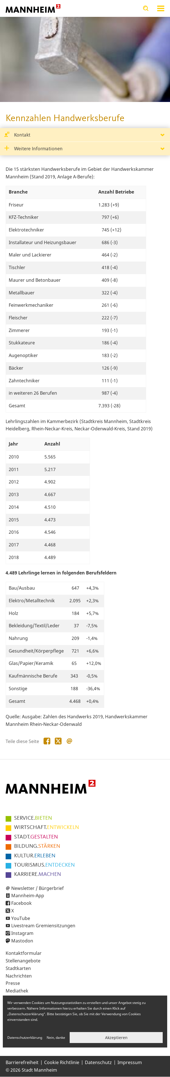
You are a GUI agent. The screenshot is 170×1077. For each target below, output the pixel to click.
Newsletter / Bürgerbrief (37, 888)
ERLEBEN (34, 856)
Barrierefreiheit (22, 1062)
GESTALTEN (36, 837)
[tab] (85, 135)
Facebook (21, 903)
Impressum (129, 1062)
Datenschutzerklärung (24, 1037)
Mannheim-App (27, 895)
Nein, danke (56, 1037)
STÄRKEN (37, 846)
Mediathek (17, 991)
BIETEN (33, 818)
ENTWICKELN (46, 827)
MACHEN (37, 874)
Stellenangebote (23, 961)
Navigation (160, 8)
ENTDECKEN (44, 865)
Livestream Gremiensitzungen (43, 926)
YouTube (20, 918)
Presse (13, 983)
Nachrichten (19, 976)
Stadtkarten (18, 968)
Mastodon (22, 941)
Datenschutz (98, 1062)
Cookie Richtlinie (61, 1062)
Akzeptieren (116, 1037)
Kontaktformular (24, 953)
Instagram (22, 933)
